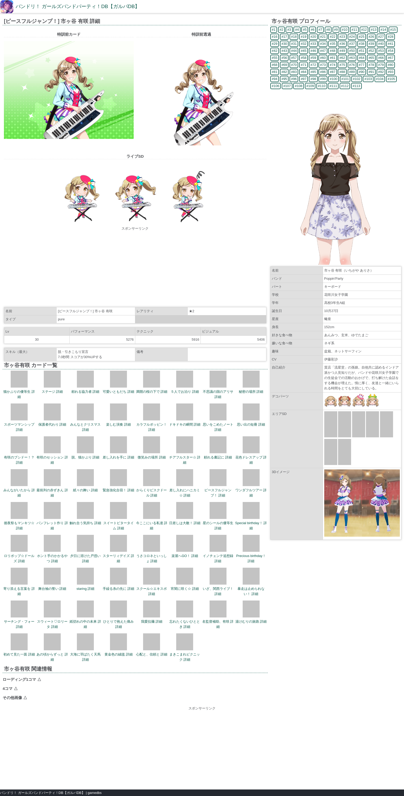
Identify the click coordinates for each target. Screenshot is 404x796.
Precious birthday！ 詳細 (251, 549)
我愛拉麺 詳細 (151, 612)
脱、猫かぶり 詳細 (85, 447)
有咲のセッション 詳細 (52, 450)
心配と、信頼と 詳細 (152, 644)
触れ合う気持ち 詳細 (85, 513)
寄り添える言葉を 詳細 (19, 582)
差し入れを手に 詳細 (118, 447)
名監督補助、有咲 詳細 (218, 615)
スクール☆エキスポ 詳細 (151, 582)
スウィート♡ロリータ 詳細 (52, 615)
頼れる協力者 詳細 (85, 382)
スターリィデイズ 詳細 (118, 549)
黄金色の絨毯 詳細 (119, 644)
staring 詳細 (85, 579)
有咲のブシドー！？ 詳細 (19, 450)
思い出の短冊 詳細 (251, 414)
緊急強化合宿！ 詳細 (118, 480)
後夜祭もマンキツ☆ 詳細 (19, 516)
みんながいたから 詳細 (19, 483)
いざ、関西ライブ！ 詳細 (218, 582)
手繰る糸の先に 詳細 (118, 579)
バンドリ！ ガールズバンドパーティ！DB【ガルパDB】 (78, 6)
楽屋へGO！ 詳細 (185, 546)
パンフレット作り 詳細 (52, 516)
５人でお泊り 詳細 (185, 382)
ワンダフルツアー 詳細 (251, 483)
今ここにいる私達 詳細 (152, 516)
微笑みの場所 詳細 (152, 447)
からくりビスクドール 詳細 (151, 483)
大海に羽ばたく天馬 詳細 (85, 647)
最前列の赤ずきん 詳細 (52, 483)
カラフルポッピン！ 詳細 (151, 417)
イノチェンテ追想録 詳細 (218, 549)
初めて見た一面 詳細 (19, 644)
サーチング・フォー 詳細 (19, 615)
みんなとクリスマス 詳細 (85, 417)
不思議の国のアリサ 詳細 (218, 385)
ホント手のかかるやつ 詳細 (52, 549)
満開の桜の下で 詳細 (152, 382)
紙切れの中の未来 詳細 (85, 615)
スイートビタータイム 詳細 (118, 516)
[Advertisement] (135, 267)
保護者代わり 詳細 (52, 414)
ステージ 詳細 (52, 382)
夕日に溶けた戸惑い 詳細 (85, 549)
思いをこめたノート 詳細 (218, 417)
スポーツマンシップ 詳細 (19, 417)
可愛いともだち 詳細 (118, 382)
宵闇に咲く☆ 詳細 (185, 579)
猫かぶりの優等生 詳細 (19, 385)
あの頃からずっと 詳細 (52, 647)
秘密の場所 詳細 (251, 382)
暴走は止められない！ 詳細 (251, 582)
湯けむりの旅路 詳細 (251, 612)
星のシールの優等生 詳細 (218, 516)
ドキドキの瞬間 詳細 (185, 414)
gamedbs (94, 793)
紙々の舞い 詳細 (85, 480)
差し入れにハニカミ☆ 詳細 (184, 483)
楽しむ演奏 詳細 (118, 414)
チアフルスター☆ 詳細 (185, 450)
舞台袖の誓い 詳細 (52, 579)
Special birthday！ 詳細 (251, 516)
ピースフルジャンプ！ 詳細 (217, 483)
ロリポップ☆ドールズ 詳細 (19, 549)
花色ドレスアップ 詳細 (251, 450)
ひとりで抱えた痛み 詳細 (118, 615)
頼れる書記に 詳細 (218, 447)
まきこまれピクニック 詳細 (184, 647)
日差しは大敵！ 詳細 (185, 513)
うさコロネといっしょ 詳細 (151, 549)
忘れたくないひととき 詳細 (184, 615)
